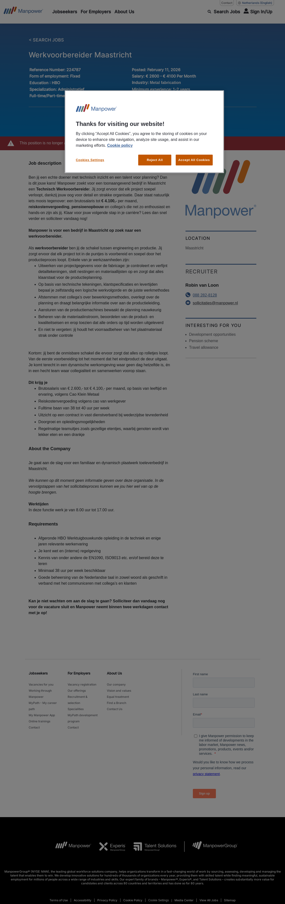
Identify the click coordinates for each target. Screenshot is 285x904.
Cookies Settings (90, 156)
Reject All (155, 156)
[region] (144, 129)
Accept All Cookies (194, 156)
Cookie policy (120, 142)
